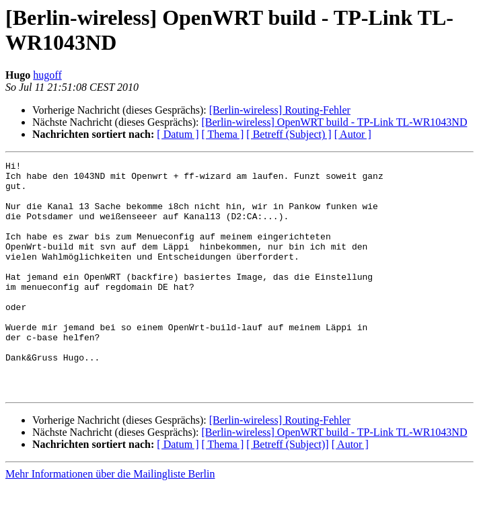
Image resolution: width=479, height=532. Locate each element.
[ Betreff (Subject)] (287, 490)
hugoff (47, 75)
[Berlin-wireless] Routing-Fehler (280, 110)
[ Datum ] (177, 134)
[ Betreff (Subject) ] (288, 134)
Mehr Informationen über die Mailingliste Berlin (110, 520)
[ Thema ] (223, 134)
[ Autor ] (352, 134)
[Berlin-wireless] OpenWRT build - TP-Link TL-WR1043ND (334, 122)
